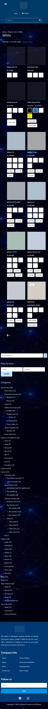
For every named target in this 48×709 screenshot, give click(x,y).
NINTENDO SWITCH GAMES (17, 488)
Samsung (12, 421)
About (4, 662)
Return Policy (24, 671)
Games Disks (9, 485)
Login (16, 13)
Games (3, 472)
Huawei (7, 590)
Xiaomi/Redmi (9, 614)
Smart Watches (6, 584)
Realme (7, 559)
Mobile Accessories (11, 408)
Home (4, 32)
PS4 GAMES (11, 491)
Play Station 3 (13, 508)
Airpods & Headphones (9, 438)
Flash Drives (9, 391)
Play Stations (11, 505)
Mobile (3, 539)
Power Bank (9, 434)
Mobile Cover (11, 414)
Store (4, 666)
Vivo (6, 573)
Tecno (7, 570)
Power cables (11, 424)
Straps (7, 597)
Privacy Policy (24, 658)
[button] (5, 4)
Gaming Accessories (11, 394)
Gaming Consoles (10, 498)
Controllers (8, 475)
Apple (6, 444)
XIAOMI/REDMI (10, 601)
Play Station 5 (13, 515)
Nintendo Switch (12, 502)
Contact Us (6, 671)
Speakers (10, 431)
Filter (6, 374)
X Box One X (13, 532)
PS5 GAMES (11, 495)
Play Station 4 (13, 512)
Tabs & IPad (5, 604)
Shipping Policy (25, 666)
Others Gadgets (10, 428)
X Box (9, 519)
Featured (4, 468)
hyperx (7, 404)
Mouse (9, 401)
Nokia (3, 577)
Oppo (6, 556)
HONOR (7, 545)
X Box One (12, 525)
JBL (6, 455)
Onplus (7, 552)
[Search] (40, 20)
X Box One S (13, 529)
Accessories (5, 388)
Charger (9, 411)
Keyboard (10, 397)
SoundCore (8, 465)
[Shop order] (31, 42)
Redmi (7, 563)
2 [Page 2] (8, 335)
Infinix (7, 549)
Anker (7, 441)
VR (6, 535)
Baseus (7, 448)
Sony (6, 461)
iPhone (11, 417)
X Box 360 (12, 522)
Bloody (7, 451)
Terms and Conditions (27, 662)
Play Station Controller (14, 478)
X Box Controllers (13, 482)
